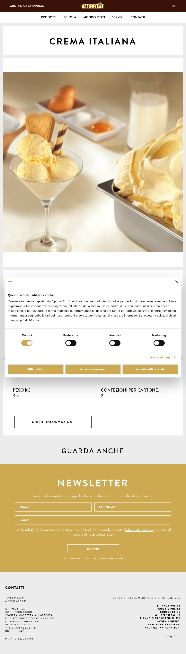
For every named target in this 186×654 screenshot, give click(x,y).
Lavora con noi (168, 621)
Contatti (137, 17)
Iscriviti (93, 549)
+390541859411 (15, 598)
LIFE (177, 636)
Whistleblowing (168, 615)
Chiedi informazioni (53, 422)
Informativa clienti (164, 624)
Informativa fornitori (162, 628)
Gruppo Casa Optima (27, 6)
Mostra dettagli (160, 357)
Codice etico (170, 612)
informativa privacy (139, 530)
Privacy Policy (169, 606)
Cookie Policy (169, 609)
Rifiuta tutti (35, 369)
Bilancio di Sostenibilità (160, 618)
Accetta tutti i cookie (150, 369)
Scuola (70, 17)
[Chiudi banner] (176, 281)
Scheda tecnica (133, 422)
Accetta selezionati (93, 369)
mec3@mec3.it (16, 601)
